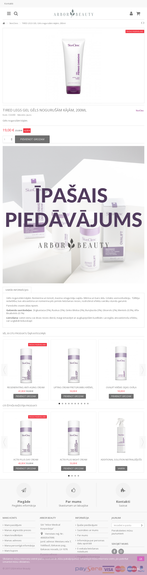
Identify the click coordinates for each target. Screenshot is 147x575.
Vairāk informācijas (17, 289)
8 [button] (81, 403)
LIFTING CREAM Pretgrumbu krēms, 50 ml (73, 389)
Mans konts (10, 517)
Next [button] (142, 370)
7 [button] (78, 403)
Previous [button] (4, 370)
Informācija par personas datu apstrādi (90, 542)
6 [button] (75, 403)
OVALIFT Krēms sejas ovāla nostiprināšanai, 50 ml (121, 389)
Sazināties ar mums (87, 530)
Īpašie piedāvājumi (87, 525)
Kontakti (8, 3)
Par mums (82, 535)
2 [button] (62, 403)
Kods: (5, 115)
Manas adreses (13, 540)
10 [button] (88, 403)
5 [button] (72, 403)
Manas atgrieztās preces (18, 530)
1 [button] (59, 403)
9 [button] (84, 403)
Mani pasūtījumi (13, 525)
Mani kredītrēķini (14, 535)
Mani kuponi (11, 550)
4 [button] (69, 403)
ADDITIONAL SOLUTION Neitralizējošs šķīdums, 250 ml (121, 461)
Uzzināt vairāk (134, 568)
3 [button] (65, 403)
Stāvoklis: (21, 115)
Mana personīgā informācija (20, 545)
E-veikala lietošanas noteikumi (88, 550)
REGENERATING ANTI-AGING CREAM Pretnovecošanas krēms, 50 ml (26, 389)
